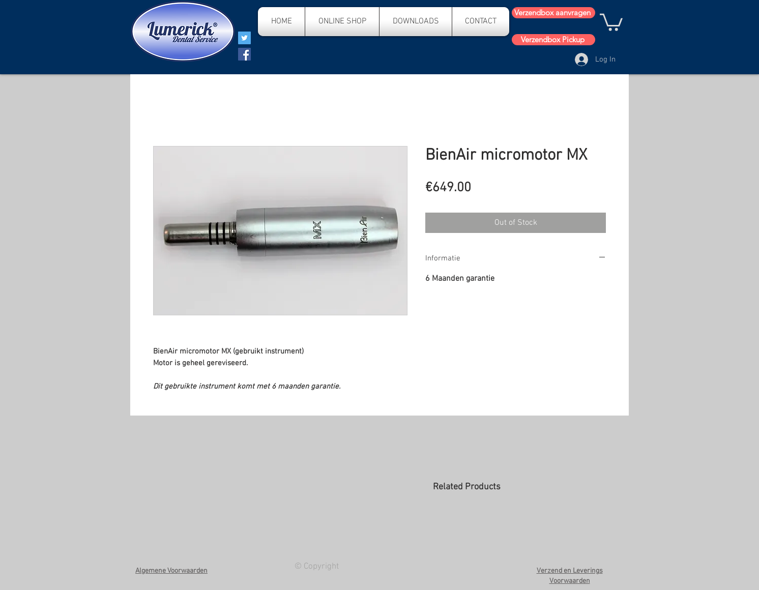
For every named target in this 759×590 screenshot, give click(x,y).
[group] (519, 530)
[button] (611, 21)
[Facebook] (244, 54)
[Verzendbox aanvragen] (553, 12)
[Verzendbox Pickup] (553, 39)
